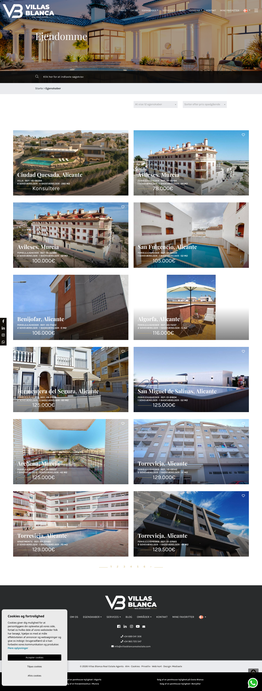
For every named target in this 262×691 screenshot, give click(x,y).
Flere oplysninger (18, 647)
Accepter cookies (34, 656)
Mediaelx (177, 666)
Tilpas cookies (34, 665)
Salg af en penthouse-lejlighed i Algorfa (81, 680)
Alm (127, 666)
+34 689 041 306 (131, 636)
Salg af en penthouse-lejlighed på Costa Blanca (180, 680)
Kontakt (211, 10)
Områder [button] (194, 10)
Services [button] (167, 10)
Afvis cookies (34, 675)
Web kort (157, 666)
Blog (182, 10)
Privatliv (145, 666)
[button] (247, 10)
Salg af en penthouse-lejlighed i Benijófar (180, 684)
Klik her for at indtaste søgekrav (59, 77)
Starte (122, 10)
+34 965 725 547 (131, 641)
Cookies (135, 666)
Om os (134, 10)
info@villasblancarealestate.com (131, 646)
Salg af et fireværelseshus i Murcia (82, 684)
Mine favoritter (229, 10)
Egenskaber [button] (149, 10)
